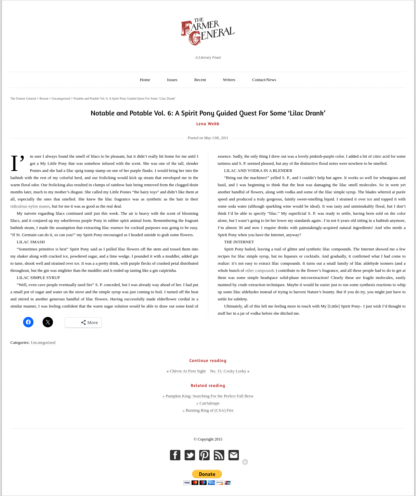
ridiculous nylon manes (30, 206)
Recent (200, 79)
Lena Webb (208, 123)
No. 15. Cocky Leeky (228, 371)
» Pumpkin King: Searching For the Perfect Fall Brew (208, 395)
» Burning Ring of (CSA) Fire (208, 410)
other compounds (260, 270)
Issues (172, 79)
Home (145, 79)
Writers (229, 79)
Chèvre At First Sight (188, 371)
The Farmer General (23, 98)
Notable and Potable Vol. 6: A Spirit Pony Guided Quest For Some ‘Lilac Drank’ (124, 98)
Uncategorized (43, 342)
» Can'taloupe (207, 403)
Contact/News (264, 79)
